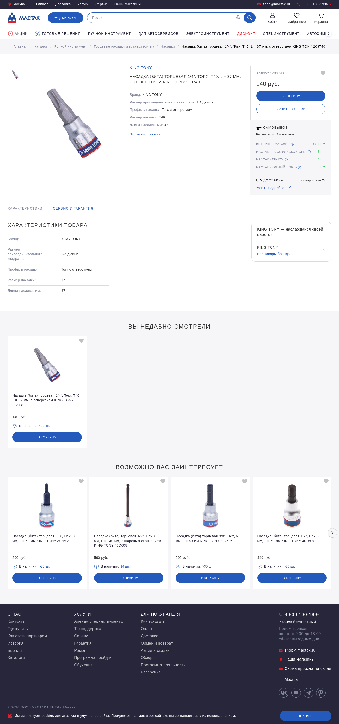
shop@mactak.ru (273, 4)
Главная (21, 46)
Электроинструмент (208, 34)
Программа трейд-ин (94, 658)
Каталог (40, 46)
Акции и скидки (155, 650)
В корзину (291, 96)
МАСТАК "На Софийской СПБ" (283, 152)
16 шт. (125, 566)
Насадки (168, 46)
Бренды (15, 650)
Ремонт (81, 650)
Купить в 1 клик (291, 109)
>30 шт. (44, 425)
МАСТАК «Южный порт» (278, 167)
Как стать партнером (27, 636)
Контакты (16, 621)
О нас (14, 614)
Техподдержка (87, 629)
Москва (16, 4)
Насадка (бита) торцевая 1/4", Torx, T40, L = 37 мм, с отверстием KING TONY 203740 (253, 46)
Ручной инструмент (109, 34)
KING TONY (141, 68)
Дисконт (246, 34)
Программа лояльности (163, 665)
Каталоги (16, 658)
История (16, 643)
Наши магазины (127, 4)
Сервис (101, 4)
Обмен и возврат (157, 643)
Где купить (18, 629)
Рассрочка (151, 672)
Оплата (42, 4)
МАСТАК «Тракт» (272, 159)
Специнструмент (281, 34)
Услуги (83, 4)
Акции (18, 33)
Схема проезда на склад (305, 669)
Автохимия (319, 34)
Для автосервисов (159, 34)
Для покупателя (160, 614)
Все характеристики (145, 134)
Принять (305, 716)
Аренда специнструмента (98, 621)
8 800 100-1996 (314, 4)
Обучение (83, 665)
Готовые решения (57, 33)
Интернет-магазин (275, 144)
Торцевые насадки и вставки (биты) (124, 46)
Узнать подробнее (273, 188)
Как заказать (153, 621)
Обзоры (148, 658)
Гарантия (83, 643)
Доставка (63, 4)
